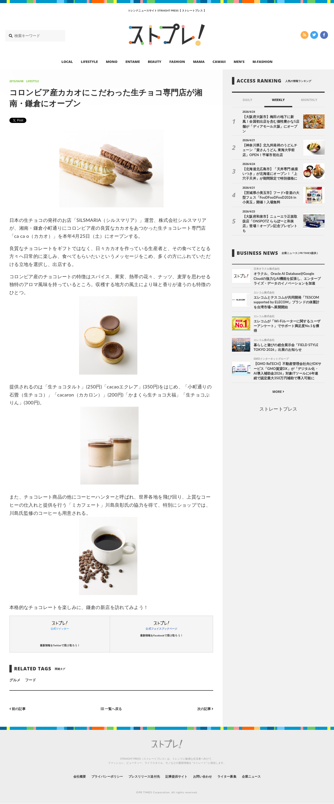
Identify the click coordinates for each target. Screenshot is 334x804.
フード (30, 680)
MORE (278, 389)
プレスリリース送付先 (140, 776)
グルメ (14, 680)
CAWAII (219, 61)
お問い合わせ (208, 776)
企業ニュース (265, 776)
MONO (111, 61)
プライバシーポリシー (97, 776)
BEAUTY (155, 61)
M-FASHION (263, 61)
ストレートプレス (278, 406)
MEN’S (239, 61)
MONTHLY (309, 100)
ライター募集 (237, 776)
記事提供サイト (178, 776)
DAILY (247, 100)
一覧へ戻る (111, 708)
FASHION (177, 61)
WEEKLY (278, 100)
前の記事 (18, 708)
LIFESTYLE (89, 61)
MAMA (199, 61)
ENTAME (133, 61)
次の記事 (204, 708)
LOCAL (67, 61)
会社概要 (65, 776)
